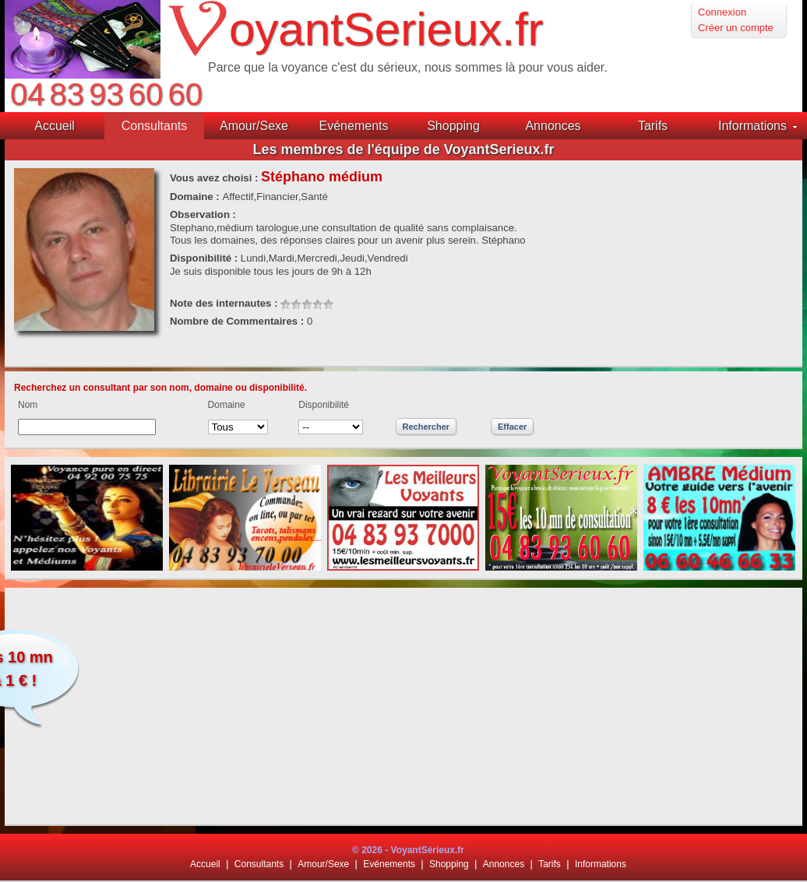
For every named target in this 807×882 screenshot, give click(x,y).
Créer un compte (736, 27)
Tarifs (549, 864)
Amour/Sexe (323, 864)
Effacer (512, 426)
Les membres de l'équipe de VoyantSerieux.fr (403, 149)
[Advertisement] (404, 706)
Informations (600, 864)
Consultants (259, 864)
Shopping (449, 864)
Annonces (503, 864)
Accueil (205, 864)
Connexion (722, 12)
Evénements (389, 864)
